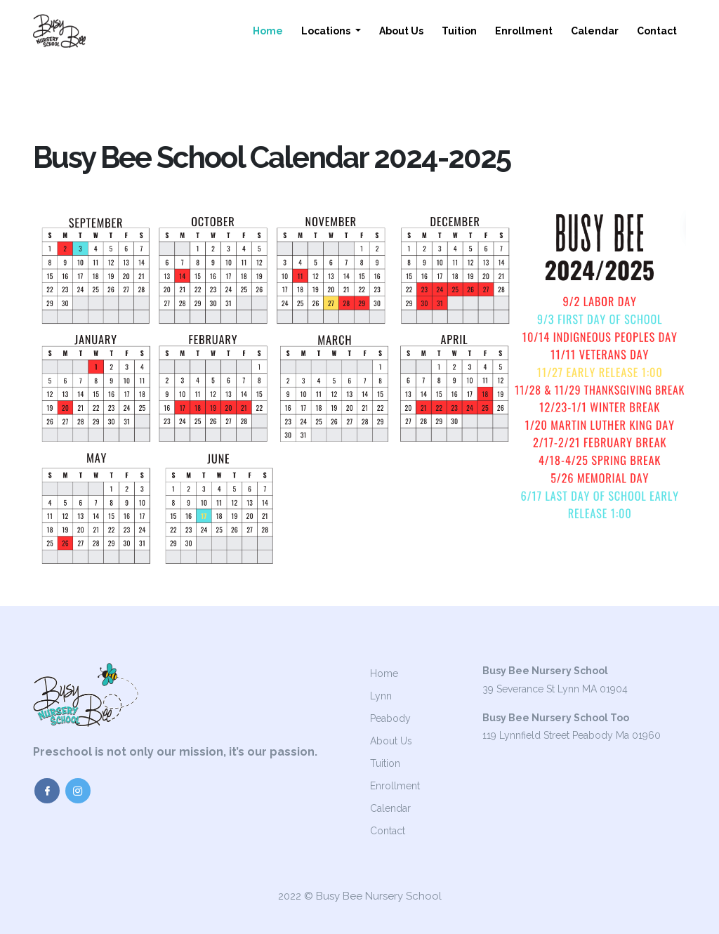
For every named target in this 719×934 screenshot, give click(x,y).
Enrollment (524, 31)
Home (268, 31)
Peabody (390, 718)
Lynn (381, 696)
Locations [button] (326, 31)
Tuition (459, 31)
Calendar (595, 31)
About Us (401, 31)
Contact (657, 31)
